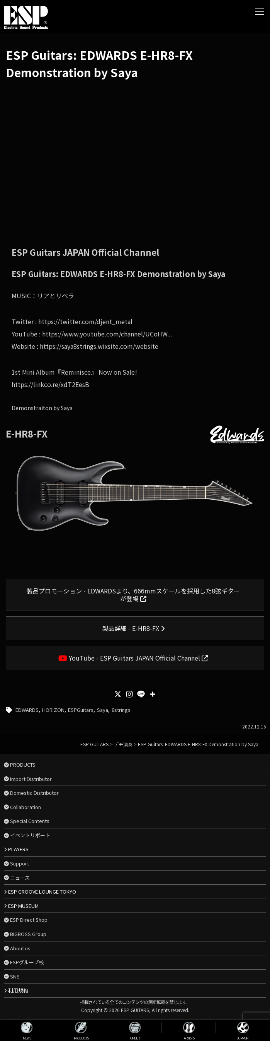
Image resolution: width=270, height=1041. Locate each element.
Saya (102, 709)
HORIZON (53, 709)
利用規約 (18, 990)
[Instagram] (129, 694)
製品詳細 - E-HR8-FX (133, 628)
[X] (118, 694)
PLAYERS (18, 849)
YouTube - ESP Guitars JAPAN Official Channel (133, 657)
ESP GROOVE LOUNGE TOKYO (42, 891)
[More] (153, 694)
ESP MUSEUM (23, 905)
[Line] (141, 694)
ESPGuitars (80, 709)
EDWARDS (27, 709)
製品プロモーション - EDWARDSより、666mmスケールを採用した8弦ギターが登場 (133, 594)
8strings (121, 709)
